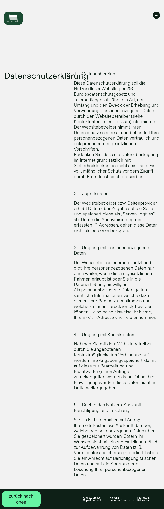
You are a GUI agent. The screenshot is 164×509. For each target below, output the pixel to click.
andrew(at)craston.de (122, 500)
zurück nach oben (21, 499)
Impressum (143, 498)
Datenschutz (144, 500)
